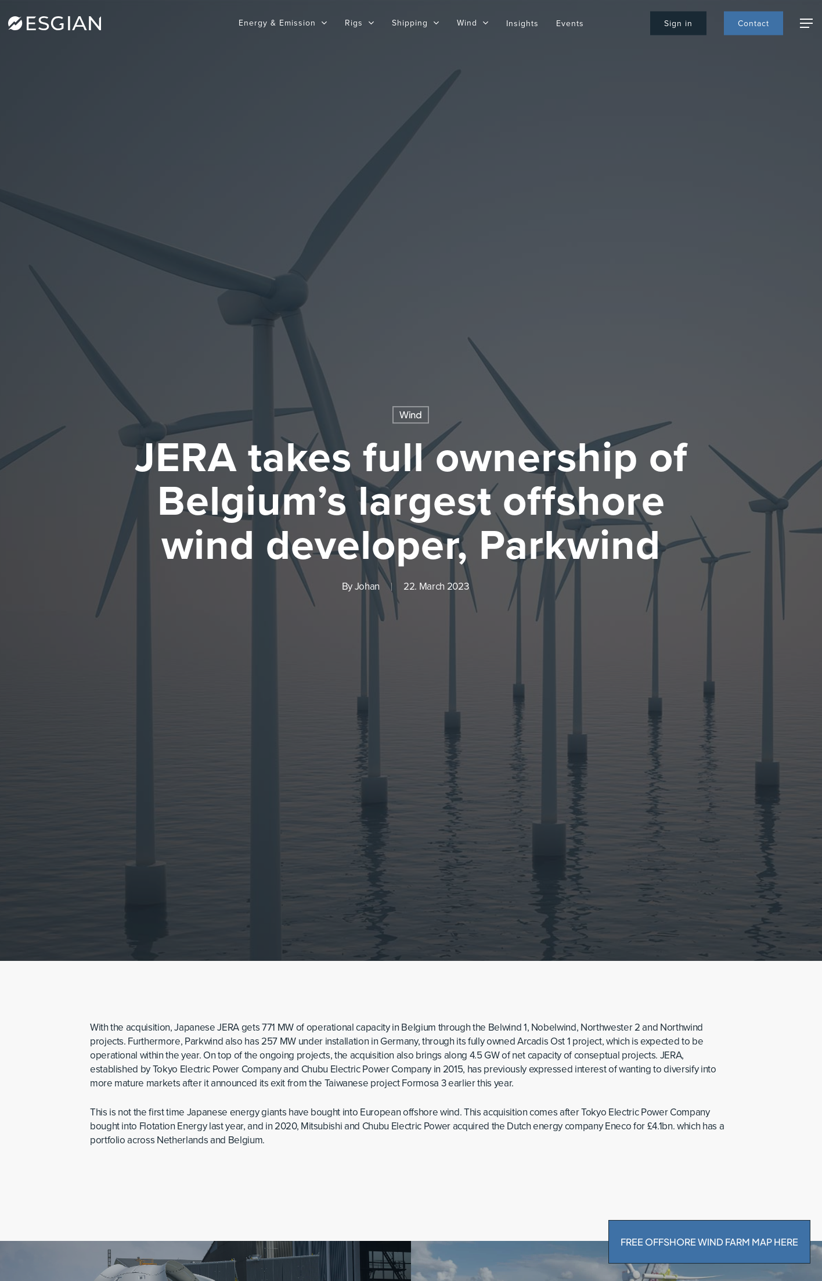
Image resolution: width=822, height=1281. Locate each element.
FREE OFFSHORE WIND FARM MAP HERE (709, 1242)
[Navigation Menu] (807, 23)
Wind (410, 414)
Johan (367, 586)
